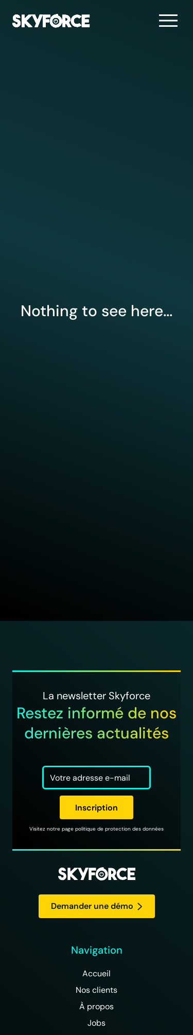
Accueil (96, 973)
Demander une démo (97, 906)
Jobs (96, 1022)
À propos (96, 1006)
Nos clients (96, 990)
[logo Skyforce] (96, 874)
